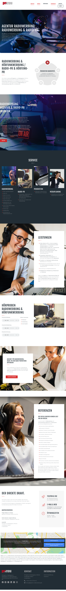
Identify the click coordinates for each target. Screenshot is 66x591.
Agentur (32, 3)
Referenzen (53, 3)
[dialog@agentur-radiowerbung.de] (24, 584)
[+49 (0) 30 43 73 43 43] (24, 581)
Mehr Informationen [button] (22, 546)
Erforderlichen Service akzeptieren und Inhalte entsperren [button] (54, 546)
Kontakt (60, 3)
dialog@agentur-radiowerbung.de (34, 584)
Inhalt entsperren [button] (54, 541)
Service (38, 3)
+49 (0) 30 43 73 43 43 (31, 582)
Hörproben (45, 3)
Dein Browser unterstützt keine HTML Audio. (11, 321)
